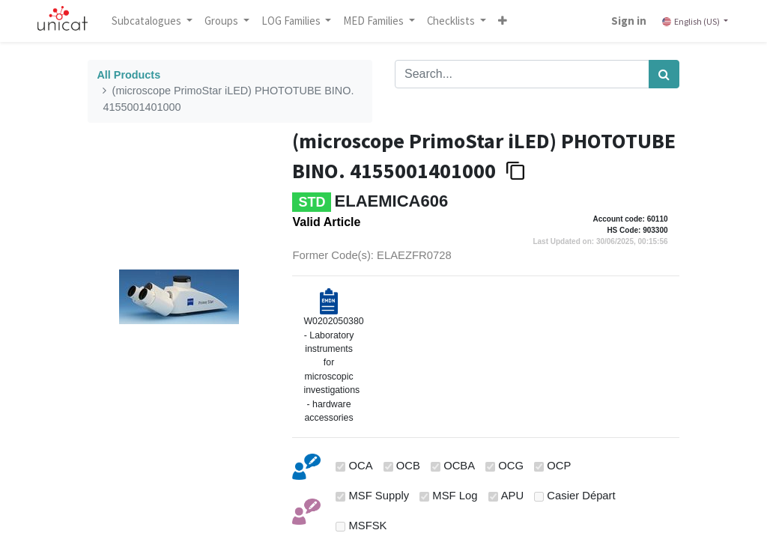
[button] (502, 21)
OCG (511, 466)
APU (512, 496)
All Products (128, 75)
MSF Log (454, 496)
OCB (408, 466)
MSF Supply (379, 496)
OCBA (459, 466)
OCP (559, 466)
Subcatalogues (148, 20)
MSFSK (368, 526)
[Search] (664, 74)
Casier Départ (581, 496)
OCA (361, 466)
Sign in (628, 20)
